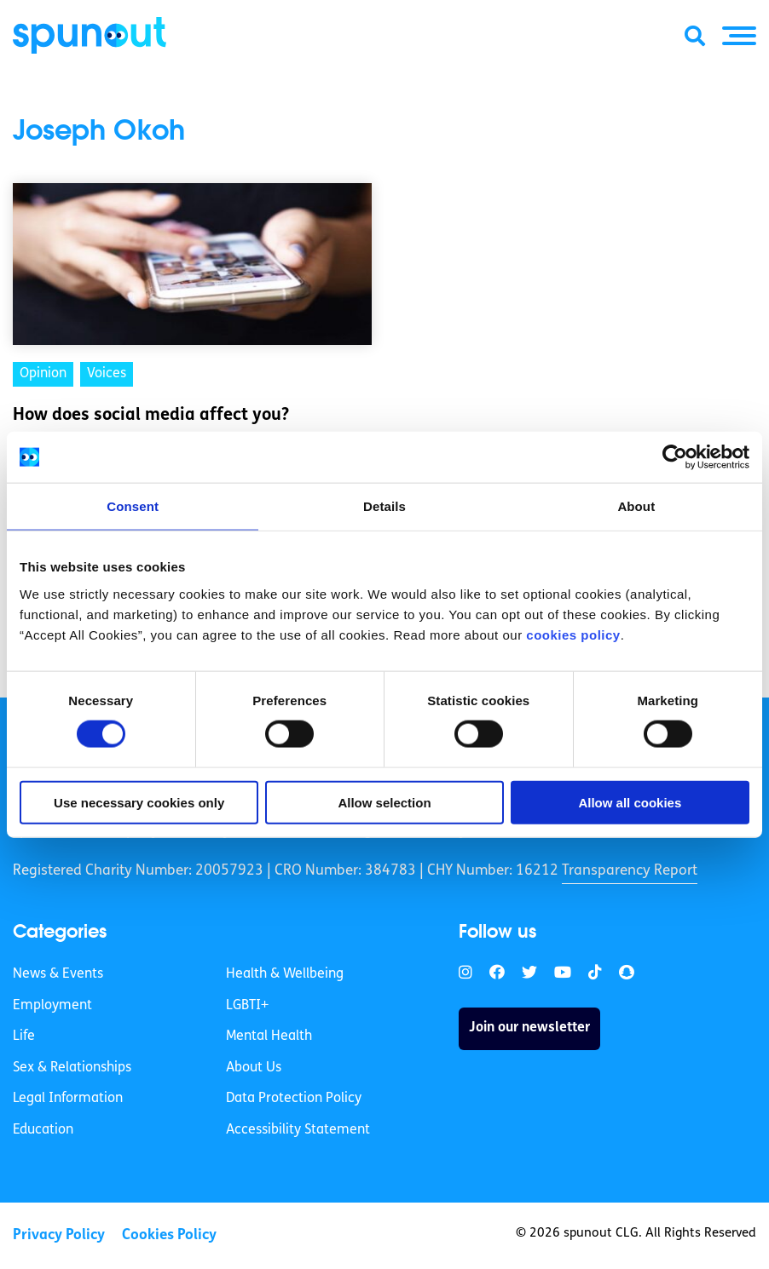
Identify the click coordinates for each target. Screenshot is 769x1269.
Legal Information (68, 1098)
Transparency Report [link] (629, 871)
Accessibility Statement (298, 1130)
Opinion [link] (43, 374)
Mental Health (269, 1036)
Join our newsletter (529, 1028)
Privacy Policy (59, 1235)
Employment (52, 1006)
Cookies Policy (169, 1235)
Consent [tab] (133, 506)
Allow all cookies (629, 802)
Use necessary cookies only (139, 802)
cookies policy (573, 634)
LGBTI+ (247, 1006)
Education (43, 1130)
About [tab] (636, 506)
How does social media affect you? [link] (151, 415)
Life (24, 1036)
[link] (465, 973)
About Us (253, 1068)
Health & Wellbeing (285, 974)
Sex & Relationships (72, 1068)
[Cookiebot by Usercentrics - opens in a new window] (674, 457)
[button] (739, 35)
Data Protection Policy (293, 1098)
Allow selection (384, 802)
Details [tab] (384, 506)
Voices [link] (106, 374)
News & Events (58, 974)
